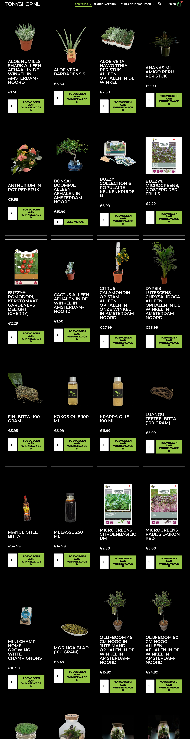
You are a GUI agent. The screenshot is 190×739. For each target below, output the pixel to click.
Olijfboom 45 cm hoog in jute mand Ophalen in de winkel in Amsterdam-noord (117, 650)
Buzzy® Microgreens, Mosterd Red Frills (162, 187)
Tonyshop (83, 4)
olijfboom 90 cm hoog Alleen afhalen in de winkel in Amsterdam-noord (162, 650)
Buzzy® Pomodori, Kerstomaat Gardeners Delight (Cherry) (23, 303)
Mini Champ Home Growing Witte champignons (25, 650)
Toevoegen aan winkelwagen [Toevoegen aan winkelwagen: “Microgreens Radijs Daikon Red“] (169, 562)
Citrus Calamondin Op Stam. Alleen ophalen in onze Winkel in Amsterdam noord (117, 303)
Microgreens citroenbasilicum (118, 534)
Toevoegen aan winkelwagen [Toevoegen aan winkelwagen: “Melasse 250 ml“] (77, 560)
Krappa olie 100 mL (114, 418)
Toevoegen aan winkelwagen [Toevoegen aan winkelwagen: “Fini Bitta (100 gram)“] (31, 444)
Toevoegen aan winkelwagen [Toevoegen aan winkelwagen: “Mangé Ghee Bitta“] (31, 560)
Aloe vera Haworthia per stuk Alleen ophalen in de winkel (117, 72)
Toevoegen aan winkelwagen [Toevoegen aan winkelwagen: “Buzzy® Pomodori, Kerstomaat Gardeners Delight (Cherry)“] (31, 337)
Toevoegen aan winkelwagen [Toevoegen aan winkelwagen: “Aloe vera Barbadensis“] (77, 97)
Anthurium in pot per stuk (24, 187)
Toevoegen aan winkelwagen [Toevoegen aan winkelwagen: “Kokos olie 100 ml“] (77, 444)
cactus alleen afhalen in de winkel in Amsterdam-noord (71, 303)
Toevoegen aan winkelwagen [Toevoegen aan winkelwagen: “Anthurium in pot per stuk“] (31, 213)
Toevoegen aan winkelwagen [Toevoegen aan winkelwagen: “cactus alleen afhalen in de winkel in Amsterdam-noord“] (77, 335)
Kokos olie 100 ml (71, 418)
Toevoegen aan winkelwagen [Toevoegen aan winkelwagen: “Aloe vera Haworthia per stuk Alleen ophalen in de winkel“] (123, 106)
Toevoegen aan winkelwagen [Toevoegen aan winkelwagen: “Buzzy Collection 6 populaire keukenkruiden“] (123, 219)
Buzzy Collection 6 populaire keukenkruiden (117, 187)
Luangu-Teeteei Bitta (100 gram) (161, 418)
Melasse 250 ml (68, 534)
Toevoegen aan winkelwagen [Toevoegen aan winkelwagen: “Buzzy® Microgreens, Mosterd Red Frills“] (169, 217)
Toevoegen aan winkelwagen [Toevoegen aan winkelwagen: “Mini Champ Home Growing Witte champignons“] (31, 682)
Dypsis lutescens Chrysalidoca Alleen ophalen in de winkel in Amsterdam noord (163, 303)
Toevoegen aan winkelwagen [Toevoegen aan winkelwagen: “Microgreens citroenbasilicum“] (123, 562)
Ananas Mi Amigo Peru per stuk (160, 72)
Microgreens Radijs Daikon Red (163, 534)
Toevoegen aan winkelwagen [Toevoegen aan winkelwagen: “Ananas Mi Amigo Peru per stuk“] (169, 99)
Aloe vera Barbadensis (69, 71)
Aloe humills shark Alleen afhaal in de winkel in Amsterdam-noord (24, 72)
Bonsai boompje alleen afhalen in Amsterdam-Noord (69, 191)
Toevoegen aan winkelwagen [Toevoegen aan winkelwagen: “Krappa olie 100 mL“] (123, 444)
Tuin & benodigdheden (137, 4)
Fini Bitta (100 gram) (24, 418)
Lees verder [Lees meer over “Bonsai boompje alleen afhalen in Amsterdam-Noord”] (76, 221)
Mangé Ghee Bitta (23, 534)
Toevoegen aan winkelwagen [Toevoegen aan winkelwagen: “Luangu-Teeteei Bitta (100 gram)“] (169, 446)
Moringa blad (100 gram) (71, 649)
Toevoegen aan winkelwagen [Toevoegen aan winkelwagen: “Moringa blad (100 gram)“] (77, 675)
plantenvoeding (106, 4)
